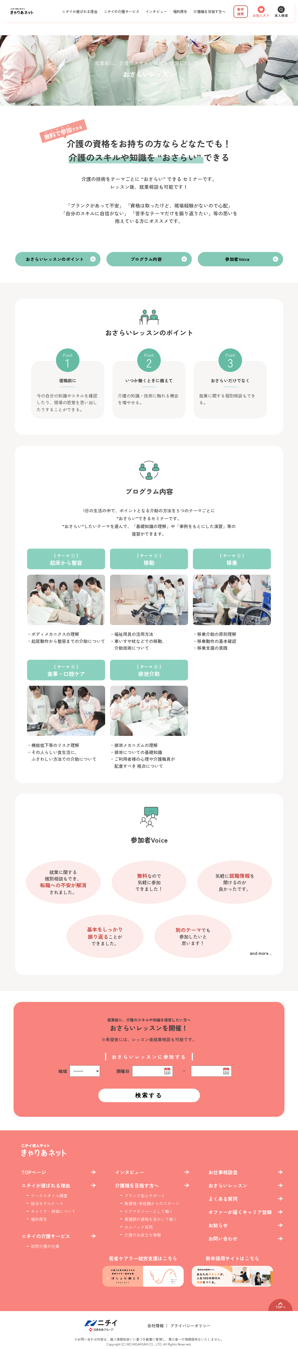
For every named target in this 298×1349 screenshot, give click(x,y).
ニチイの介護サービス (121, 11)
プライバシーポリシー (190, 1325)
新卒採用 (240, 11)
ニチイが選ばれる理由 (79, 11)
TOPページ (33, 1172)
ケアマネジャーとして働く (148, 1211)
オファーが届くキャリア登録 (240, 1212)
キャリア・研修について (53, 1211)
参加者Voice (237, 259)
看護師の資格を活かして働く (150, 1219)
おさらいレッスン (227, 1185)
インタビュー (156, 11)
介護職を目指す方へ (209, 11)
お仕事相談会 (223, 1172)
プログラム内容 (146, 259)
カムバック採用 (138, 1227)
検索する (149, 1095)
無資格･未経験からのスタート (151, 1203)
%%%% (85, 1071)
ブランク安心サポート (144, 1195)
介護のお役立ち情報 (142, 1235)
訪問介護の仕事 (45, 1246)
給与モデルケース (47, 1203)
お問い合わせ (223, 1238)
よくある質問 (223, 1198)
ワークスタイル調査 (49, 1195)
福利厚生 (180, 11)
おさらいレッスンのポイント (55, 259)
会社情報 (155, 1325)
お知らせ (218, 1225)
